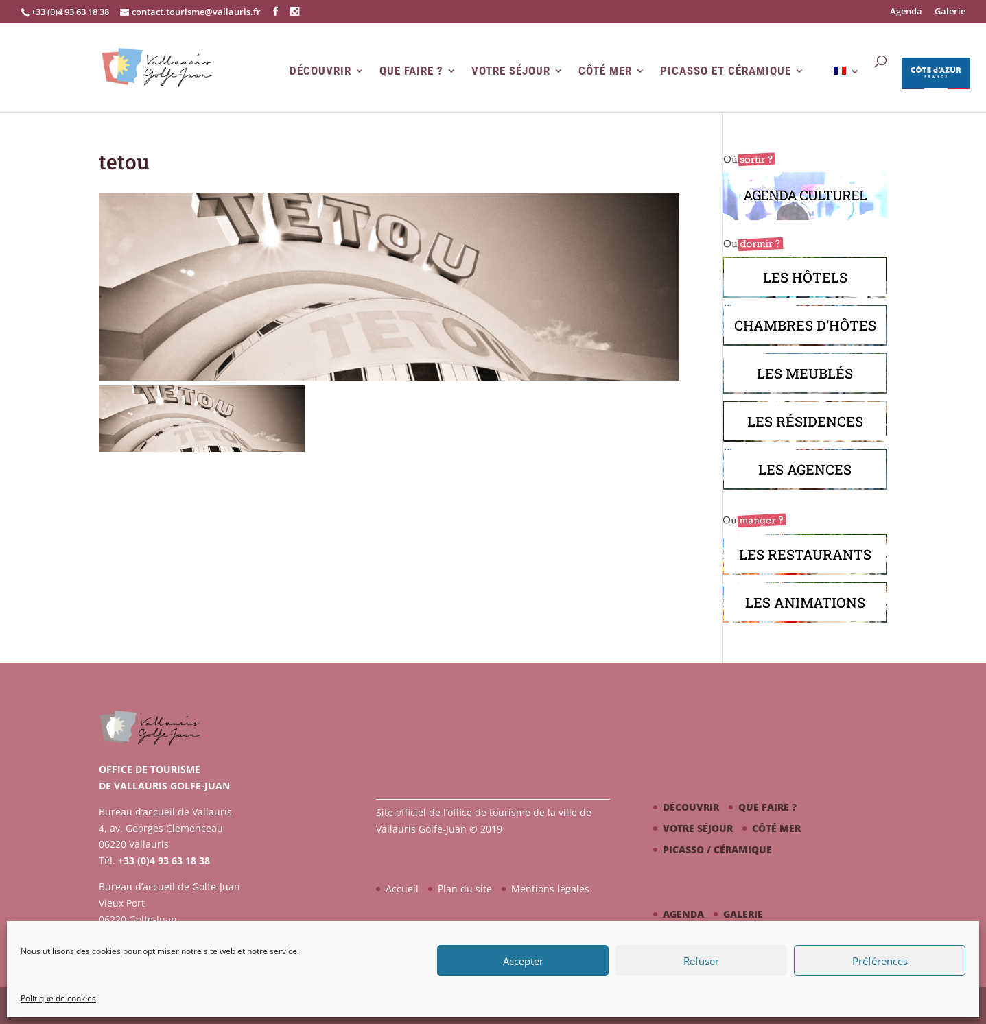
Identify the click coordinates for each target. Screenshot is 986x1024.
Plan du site (465, 888)
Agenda (906, 12)
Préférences (880, 961)
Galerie (950, 12)
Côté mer (605, 71)
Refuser (701, 961)
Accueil (402, 888)
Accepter (523, 961)
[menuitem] (847, 89)
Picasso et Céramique (725, 71)
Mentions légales (550, 888)
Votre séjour (510, 71)
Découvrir (320, 71)
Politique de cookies (58, 998)
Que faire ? (411, 71)
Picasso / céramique (717, 849)
